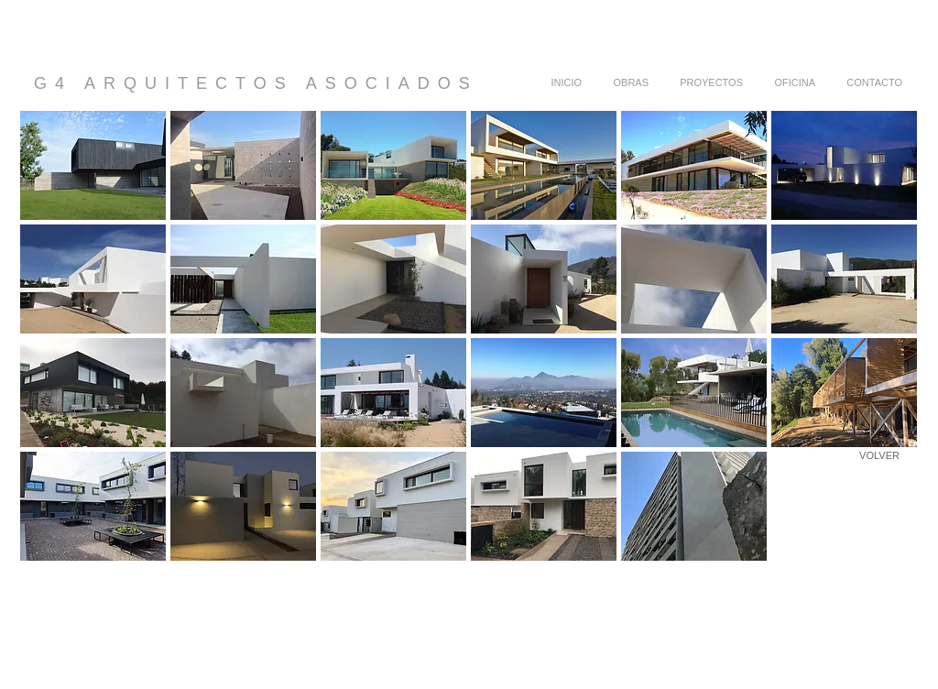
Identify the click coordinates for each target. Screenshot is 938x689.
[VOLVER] (879, 456)
